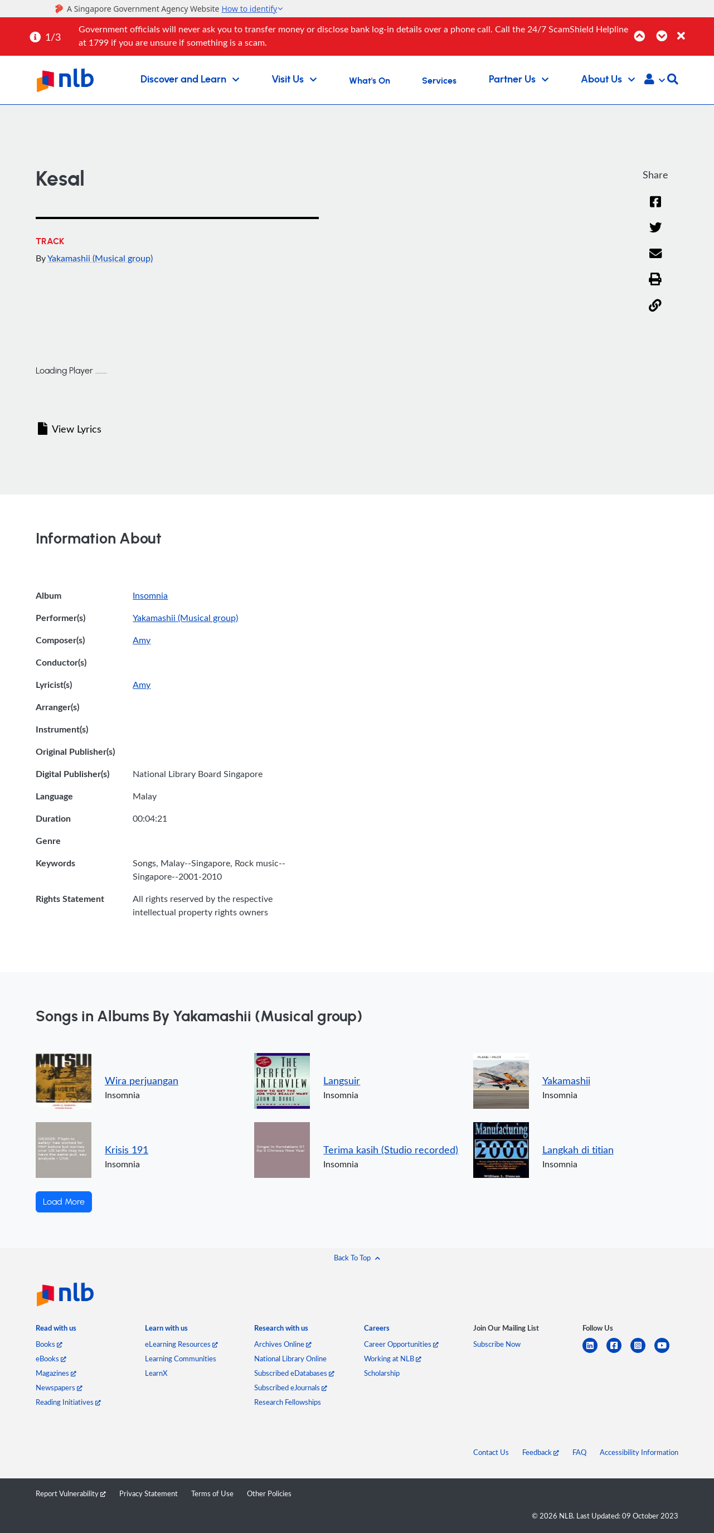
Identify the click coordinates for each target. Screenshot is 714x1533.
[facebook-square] (618, 1352)
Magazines (56, 1373)
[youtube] (666, 1352)
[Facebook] (655, 209)
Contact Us (491, 1452)
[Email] (655, 261)
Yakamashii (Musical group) (100, 258)
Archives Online (283, 1344)
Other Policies (269, 1493)
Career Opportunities (401, 1344)
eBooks (51, 1358)
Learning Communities (180, 1358)
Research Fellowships (287, 1402)
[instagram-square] (642, 1352)
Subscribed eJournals (290, 1387)
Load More (64, 1201)
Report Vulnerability (71, 1493)
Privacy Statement (148, 1493)
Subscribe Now (497, 1344)
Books (49, 1344)
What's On (369, 80)
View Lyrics (69, 428)
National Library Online (290, 1358)
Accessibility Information (639, 1452)
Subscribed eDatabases (294, 1373)
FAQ (579, 1452)
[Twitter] (655, 235)
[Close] (693, 29)
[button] (654, 80)
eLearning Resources (181, 1344)
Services (439, 80)
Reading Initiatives (68, 1402)
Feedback (540, 1452)
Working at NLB (392, 1358)
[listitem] (56, 1330)
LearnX (156, 1373)
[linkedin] (594, 1352)
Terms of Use (212, 1493)
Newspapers (59, 1387)
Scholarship (382, 1373)
